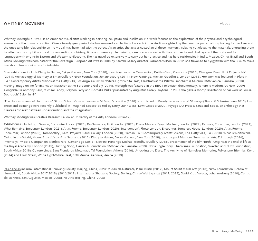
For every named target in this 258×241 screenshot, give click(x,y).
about (225, 23)
